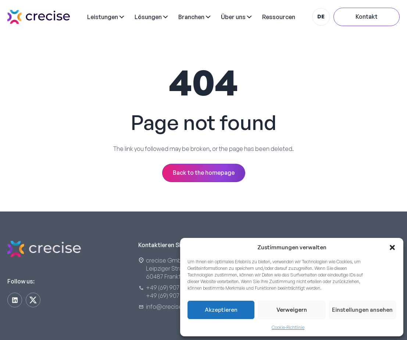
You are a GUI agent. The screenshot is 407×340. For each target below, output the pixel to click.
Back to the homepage (204, 172)
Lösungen (148, 17)
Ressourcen (278, 17)
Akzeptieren (221, 309)
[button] (392, 247)
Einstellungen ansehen (362, 309)
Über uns (233, 17)
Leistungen (102, 17)
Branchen (191, 17)
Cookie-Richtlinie (288, 327)
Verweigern (291, 309)
